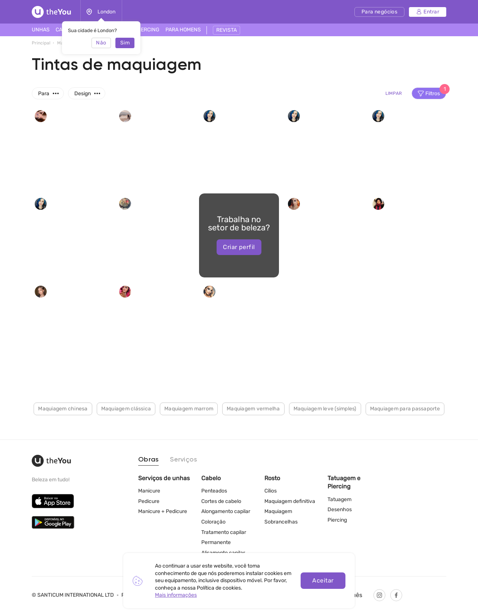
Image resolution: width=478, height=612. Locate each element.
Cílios (270, 491)
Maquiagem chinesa (62, 409)
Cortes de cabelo (221, 501)
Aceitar (322, 580)
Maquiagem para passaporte (405, 409)
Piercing (337, 520)
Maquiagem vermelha (253, 409)
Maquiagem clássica (126, 409)
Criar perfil (239, 247)
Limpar (393, 93)
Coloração (213, 522)
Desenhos (340, 509)
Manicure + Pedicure (162, 511)
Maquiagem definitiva (289, 501)
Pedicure (148, 501)
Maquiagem (278, 511)
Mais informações (176, 595)
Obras (148, 459)
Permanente (216, 542)
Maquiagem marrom (188, 409)
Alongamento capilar (225, 511)
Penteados (214, 491)
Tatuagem (339, 499)
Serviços (183, 459)
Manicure (149, 491)
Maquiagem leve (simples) (325, 409)
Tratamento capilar (223, 532)
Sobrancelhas (281, 522)
